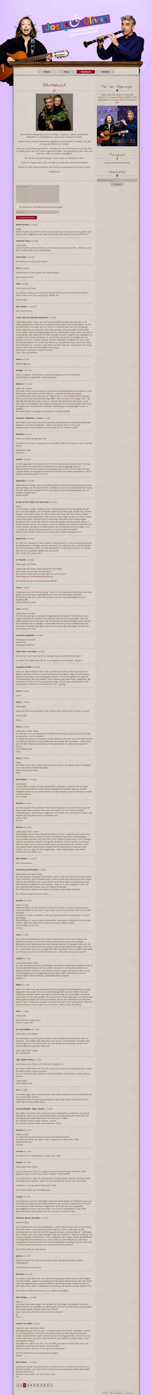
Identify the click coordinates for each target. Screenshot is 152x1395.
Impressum (129, 1393)
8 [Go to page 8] (44, 1385)
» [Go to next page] (51, 1385)
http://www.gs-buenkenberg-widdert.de (34, 576)
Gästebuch (86, 71)
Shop (66, 71)
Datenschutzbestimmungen (49, 207)
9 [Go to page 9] (48, 1385)
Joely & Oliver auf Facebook (117, 162)
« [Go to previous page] (17, 1385)
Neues (47, 71)
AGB (111, 1393)
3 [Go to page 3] (27, 1385)
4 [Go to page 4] (31, 1385)
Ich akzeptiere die (39, 207)
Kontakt (105, 71)
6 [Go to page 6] (37, 1385)
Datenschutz (118, 1393)
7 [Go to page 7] (41, 1385)
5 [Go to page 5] (34, 1385)
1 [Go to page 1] (21, 1385)
